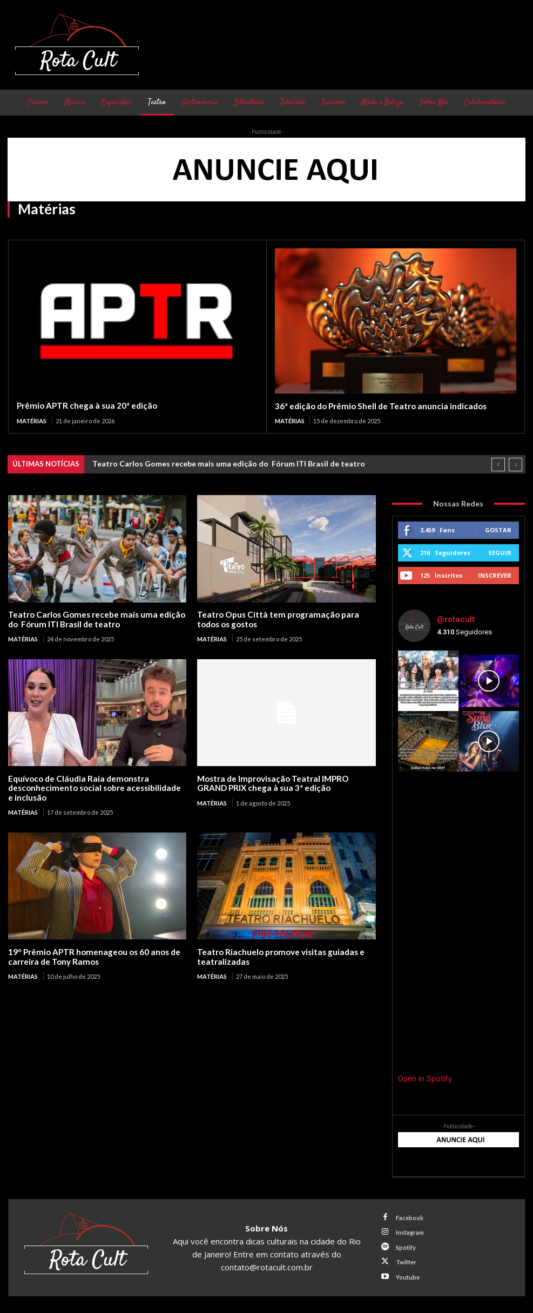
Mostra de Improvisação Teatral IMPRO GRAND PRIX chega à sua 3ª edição (286, 782)
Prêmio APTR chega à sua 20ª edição (85, 405)
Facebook (408, 1218)
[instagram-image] (428, 680)
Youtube (407, 1275)
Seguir (499, 552)
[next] (515, 464)
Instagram (409, 1232)
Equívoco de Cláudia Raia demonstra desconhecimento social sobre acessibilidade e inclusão (96, 787)
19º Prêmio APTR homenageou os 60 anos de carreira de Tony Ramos (92, 954)
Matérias (31, 420)
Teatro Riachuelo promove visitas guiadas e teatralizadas (278, 954)
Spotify (405, 1246)
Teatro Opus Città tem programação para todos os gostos (274, 618)
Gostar (498, 529)
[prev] (498, 464)
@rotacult (456, 619)
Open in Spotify (425, 1079)
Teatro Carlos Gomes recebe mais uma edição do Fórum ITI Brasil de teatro (228, 463)
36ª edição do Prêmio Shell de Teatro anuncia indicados (378, 406)
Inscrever (494, 575)
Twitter (405, 1260)
